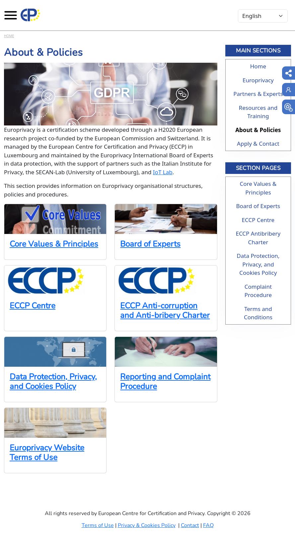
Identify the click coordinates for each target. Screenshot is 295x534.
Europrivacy (258, 80)
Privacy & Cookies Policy (147, 525)
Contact (190, 525)
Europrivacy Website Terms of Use (47, 452)
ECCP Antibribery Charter (258, 238)
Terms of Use (98, 525)
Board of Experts (150, 244)
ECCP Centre (32, 305)
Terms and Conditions (258, 313)
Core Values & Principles (54, 244)
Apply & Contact (258, 143)
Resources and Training (258, 112)
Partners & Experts (258, 94)
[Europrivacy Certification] (30, 15)
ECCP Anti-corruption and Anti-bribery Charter (165, 310)
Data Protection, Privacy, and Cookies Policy (53, 381)
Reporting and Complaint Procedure (165, 381)
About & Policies (258, 130)
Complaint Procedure (258, 291)
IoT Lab (163, 172)
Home (9, 36)
